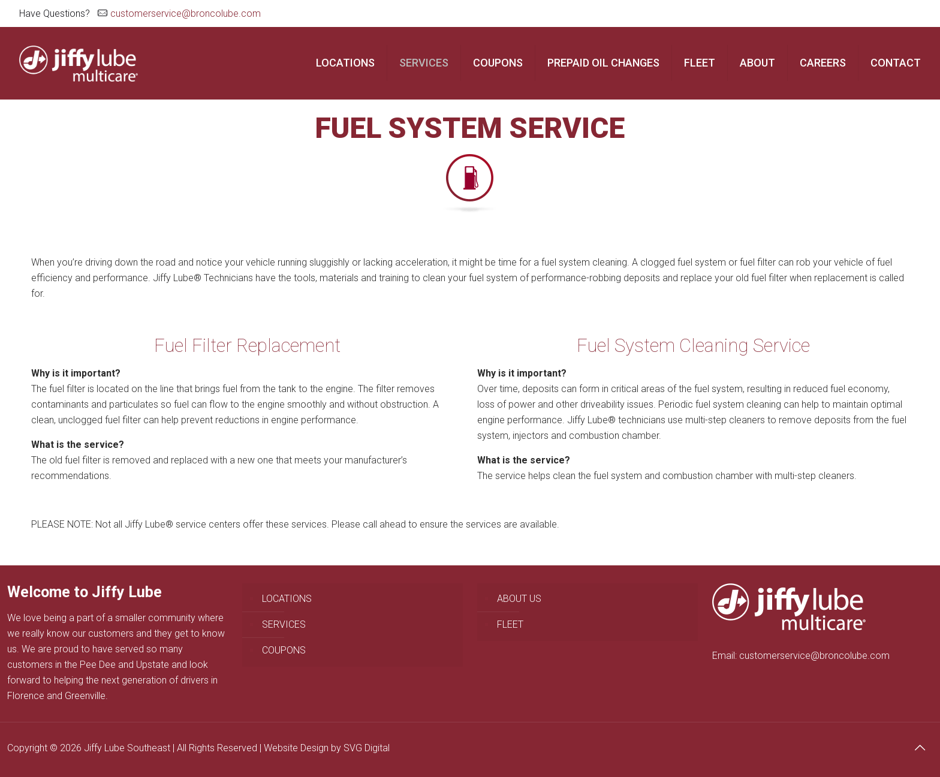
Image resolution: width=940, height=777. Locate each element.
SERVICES (284, 624)
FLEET (510, 624)
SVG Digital (367, 748)
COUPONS (284, 650)
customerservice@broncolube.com (185, 13)
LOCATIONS (287, 598)
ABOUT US (519, 598)
